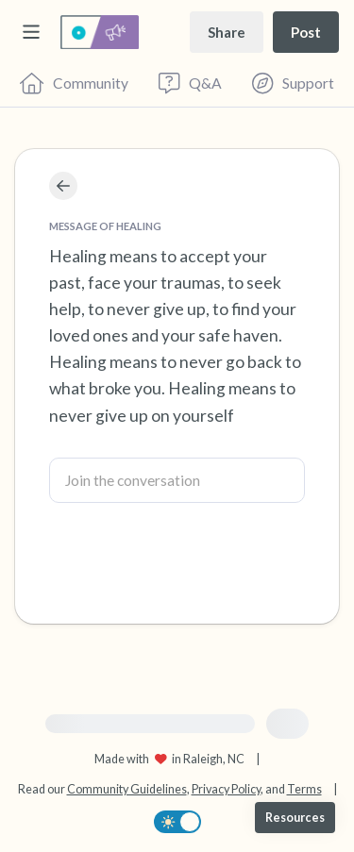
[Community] (74, 83)
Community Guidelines (127, 789)
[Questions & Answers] (190, 83)
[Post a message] (306, 31)
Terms (304, 789)
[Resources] (295, 817)
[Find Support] (293, 83)
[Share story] (226, 31)
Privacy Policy (226, 789)
